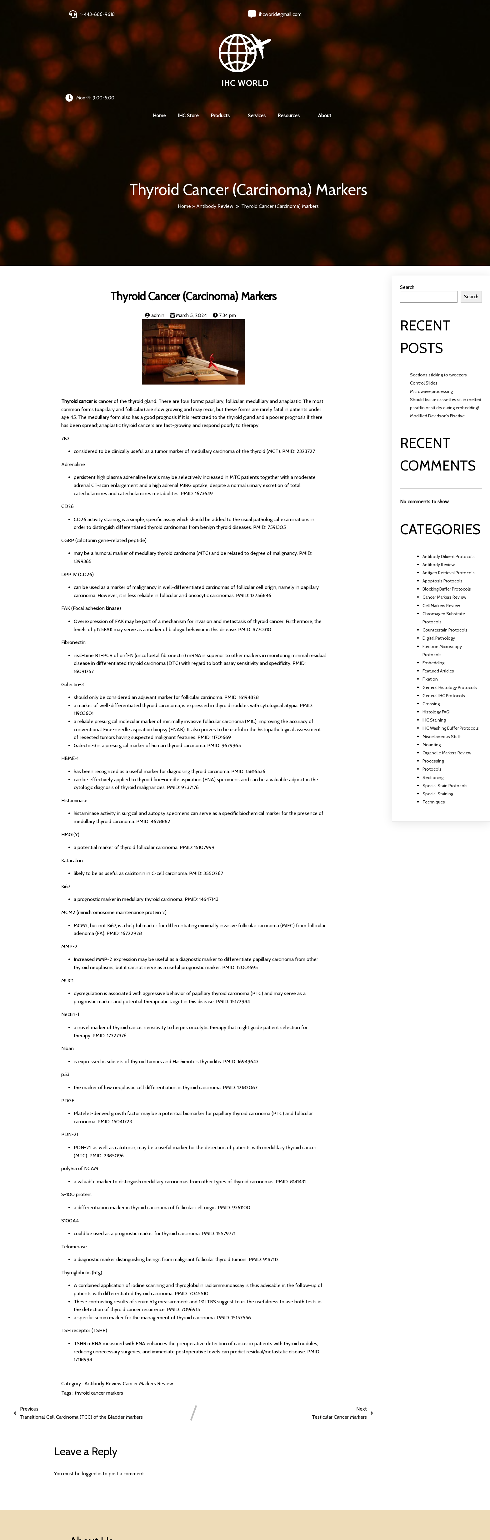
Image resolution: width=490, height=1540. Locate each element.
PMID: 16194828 (241, 620)
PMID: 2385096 (106, 1078)
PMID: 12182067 (240, 1010)
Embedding (433, 585)
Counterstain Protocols (445, 553)
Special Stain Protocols (445, 708)
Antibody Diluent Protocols (448, 479)
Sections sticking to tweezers (438, 298)
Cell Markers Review (441, 528)
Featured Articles (438, 594)
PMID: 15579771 (218, 1157)
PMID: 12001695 (240, 890)
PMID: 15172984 (233, 924)
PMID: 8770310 (254, 552)
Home (184, 128)
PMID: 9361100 (234, 1130)
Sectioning (432, 700)
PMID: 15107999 (197, 770)
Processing (433, 684)
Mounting (431, 667)
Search (407, 210)
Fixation (430, 602)
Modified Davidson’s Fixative (437, 339)
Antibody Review (214, 128)
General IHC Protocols (443, 618)
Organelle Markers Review (446, 675)
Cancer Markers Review (148, 1306)
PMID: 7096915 (183, 1233)
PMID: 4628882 (153, 744)
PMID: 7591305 (269, 450)
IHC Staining (434, 643)
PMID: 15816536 (248, 694)
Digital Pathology (438, 561)
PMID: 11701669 (214, 660)
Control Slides (424, 306)
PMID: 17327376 (109, 958)
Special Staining (437, 716)
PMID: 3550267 (206, 796)
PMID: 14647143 (201, 822)
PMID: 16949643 (240, 984)
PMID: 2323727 (298, 374)
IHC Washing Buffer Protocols (450, 651)
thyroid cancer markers (99, 1316)
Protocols (432, 692)
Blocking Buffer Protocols (446, 512)
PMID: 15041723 (115, 1044)
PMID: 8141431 (291, 1104)
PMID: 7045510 (191, 1216)
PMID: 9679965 (224, 668)
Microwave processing (431, 314)
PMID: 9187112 (264, 1182)
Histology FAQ (436, 635)
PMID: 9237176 (183, 710)
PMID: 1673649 (197, 416)
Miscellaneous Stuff (441, 659)
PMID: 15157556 (234, 1240)
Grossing (431, 626)
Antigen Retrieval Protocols (448, 495)
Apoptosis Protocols (442, 504)
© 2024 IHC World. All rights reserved (112, 1519)
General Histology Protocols (449, 610)
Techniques (433, 725)
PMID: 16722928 (124, 856)
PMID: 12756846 (253, 518)
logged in (92, 1397)
